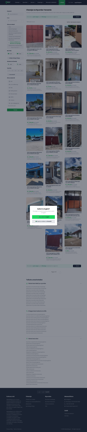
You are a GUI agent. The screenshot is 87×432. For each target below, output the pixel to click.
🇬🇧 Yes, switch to (43, 217)
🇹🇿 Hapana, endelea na (43, 221)
